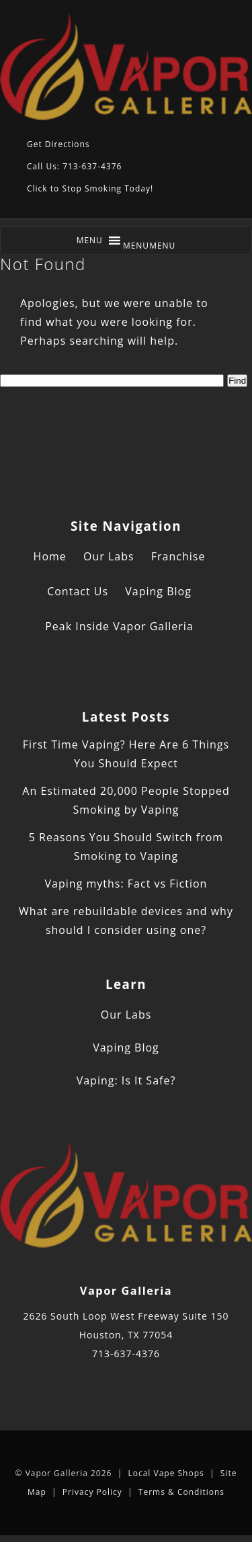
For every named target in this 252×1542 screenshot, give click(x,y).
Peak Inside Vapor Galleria (119, 626)
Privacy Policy (92, 1492)
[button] (149, 245)
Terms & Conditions (181, 1492)
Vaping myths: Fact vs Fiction (126, 883)
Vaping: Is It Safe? (126, 1080)
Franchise (178, 556)
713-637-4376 (126, 1353)
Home (50, 556)
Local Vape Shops (166, 1473)
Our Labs (108, 556)
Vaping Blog (158, 591)
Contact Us (77, 591)
